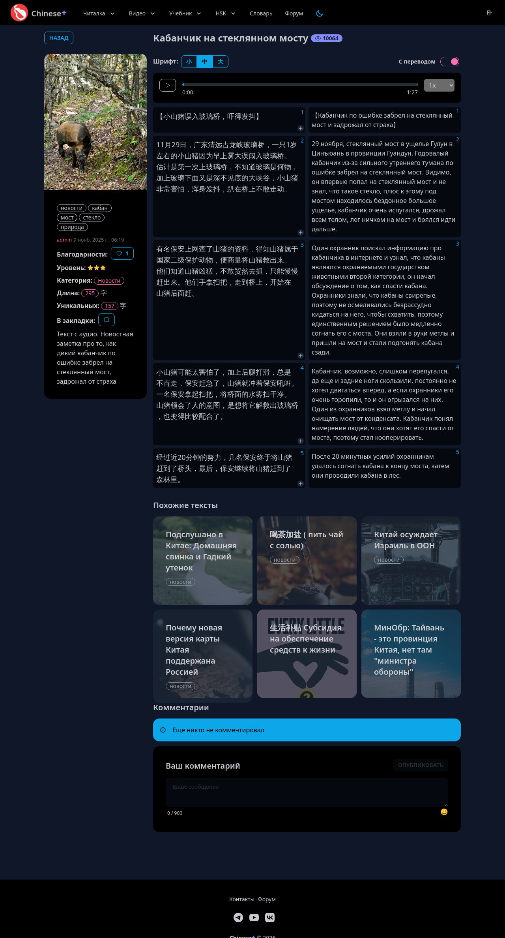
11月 (164, 144)
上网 (192, 248)
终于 (264, 457)
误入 (192, 116)
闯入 (256, 155)
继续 (241, 468)
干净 (277, 394)
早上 (220, 155)
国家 (163, 260)
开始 (277, 282)
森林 (163, 479)
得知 (263, 248)
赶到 (163, 468)
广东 (201, 144)
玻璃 (206, 116)
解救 (263, 405)
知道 (248, 166)
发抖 (248, 116)
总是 (284, 372)
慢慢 (291, 271)
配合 (206, 416)
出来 (170, 282)
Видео (143, 13)
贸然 (241, 271)
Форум (294, 13)
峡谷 (263, 177)
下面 (192, 177)
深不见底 (227, 177)
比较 (192, 416)
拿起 (192, 394)
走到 (241, 282)
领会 (177, 405)
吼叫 (284, 383)
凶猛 (206, 271)
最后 (206, 468)
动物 (206, 260)
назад (58, 37)
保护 (192, 260)
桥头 (185, 468)
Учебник (186, 13)
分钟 (193, 457)
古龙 (229, 144)
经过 (163, 457)
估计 (163, 166)
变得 (177, 416)
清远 (215, 144)
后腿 (248, 372)
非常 (163, 188)
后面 (177, 293)
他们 (163, 271)
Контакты (241, 899)
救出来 (273, 260)
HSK (226, 13)
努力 (214, 457)
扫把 (220, 282)
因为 (206, 155)
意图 (213, 405)
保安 (177, 248)
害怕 (177, 188)
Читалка (99, 13)
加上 (163, 177)
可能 (185, 372)
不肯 (163, 383)
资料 (241, 248)
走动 (277, 188)
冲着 (256, 383)
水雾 (256, 394)
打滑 (263, 372)
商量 (234, 260)
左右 (163, 155)
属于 (291, 248)
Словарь (261, 13)
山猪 (177, 116)
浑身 (199, 188)
